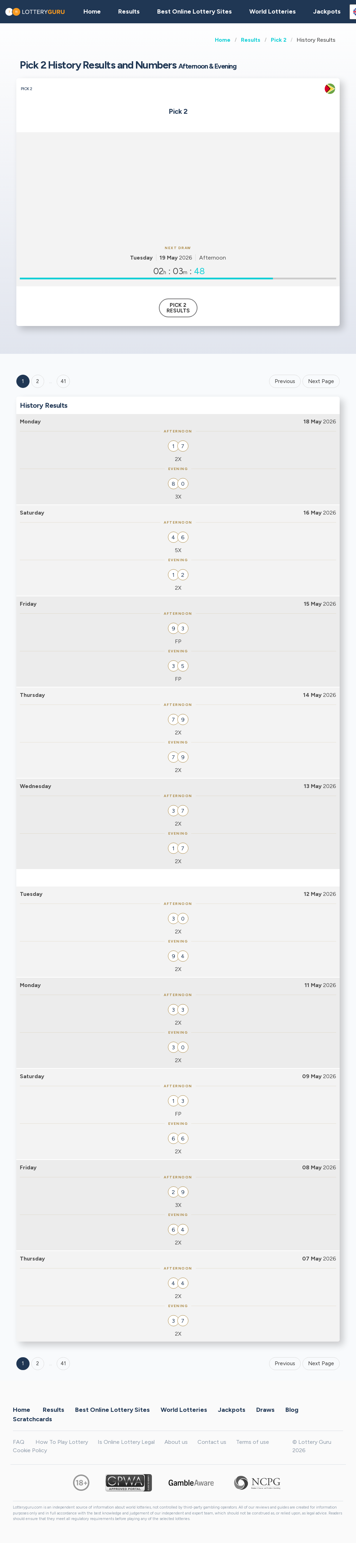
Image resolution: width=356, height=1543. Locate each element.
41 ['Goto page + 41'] (63, 381)
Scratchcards (32, 1419)
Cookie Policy (30, 1450)
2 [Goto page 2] (37, 381)
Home (222, 40)
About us (176, 1442)
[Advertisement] (178, 188)
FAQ (18, 1442)
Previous (285, 381)
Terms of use (252, 1442)
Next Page (321, 381)
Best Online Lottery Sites (194, 11)
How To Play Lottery (61, 1442)
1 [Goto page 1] (23, 381)
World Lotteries (272, 11)
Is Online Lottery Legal (126, 1442)
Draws (265, 1409)
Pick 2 (278, 40)
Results (250, 40)
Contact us (211, 1442)
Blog (291, 1409)
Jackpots (327, 11)
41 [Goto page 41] (63, 1363)
